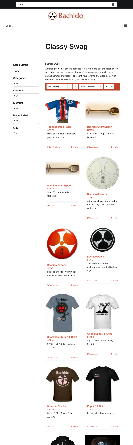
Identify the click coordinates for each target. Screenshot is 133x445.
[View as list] (111, 86)
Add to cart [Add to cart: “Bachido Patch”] (93, 280)
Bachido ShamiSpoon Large (59, 187)
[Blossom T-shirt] (62, 384)
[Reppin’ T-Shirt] (102, 384)
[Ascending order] (75, 86)
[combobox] (26, 71)
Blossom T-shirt (56, 406)
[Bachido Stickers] (102, 173)
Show (88, 87)
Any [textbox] (17, 71)
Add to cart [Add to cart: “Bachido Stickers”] (93, 218)
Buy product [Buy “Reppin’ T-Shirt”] (93, 426)
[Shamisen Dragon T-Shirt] (62, 313)
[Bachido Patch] (102, 240)
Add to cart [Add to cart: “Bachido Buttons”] (53, 285)
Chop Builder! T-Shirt (99, 333)
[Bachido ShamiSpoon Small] (102, 110)
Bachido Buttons (56, 265)
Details (75, 147)
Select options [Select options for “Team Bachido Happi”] (54, 147)
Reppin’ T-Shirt (96, 406)
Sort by (53, 87)
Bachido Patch (95, 256)
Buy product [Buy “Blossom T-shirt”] (53, 426)
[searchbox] (30, 83)
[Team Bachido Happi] (62, 110)
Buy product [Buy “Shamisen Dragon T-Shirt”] (53, 357)
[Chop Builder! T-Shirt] (102, 312)
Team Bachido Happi (59, 126)
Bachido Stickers (97, 194)
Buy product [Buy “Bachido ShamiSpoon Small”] (93, 147)
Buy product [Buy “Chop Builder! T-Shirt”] (93, 354)
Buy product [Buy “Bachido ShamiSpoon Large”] (53, 206)
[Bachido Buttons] (62, 244)
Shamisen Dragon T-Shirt (62, 337)
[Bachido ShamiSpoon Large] (62, 169)
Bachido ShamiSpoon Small (99, 128)
